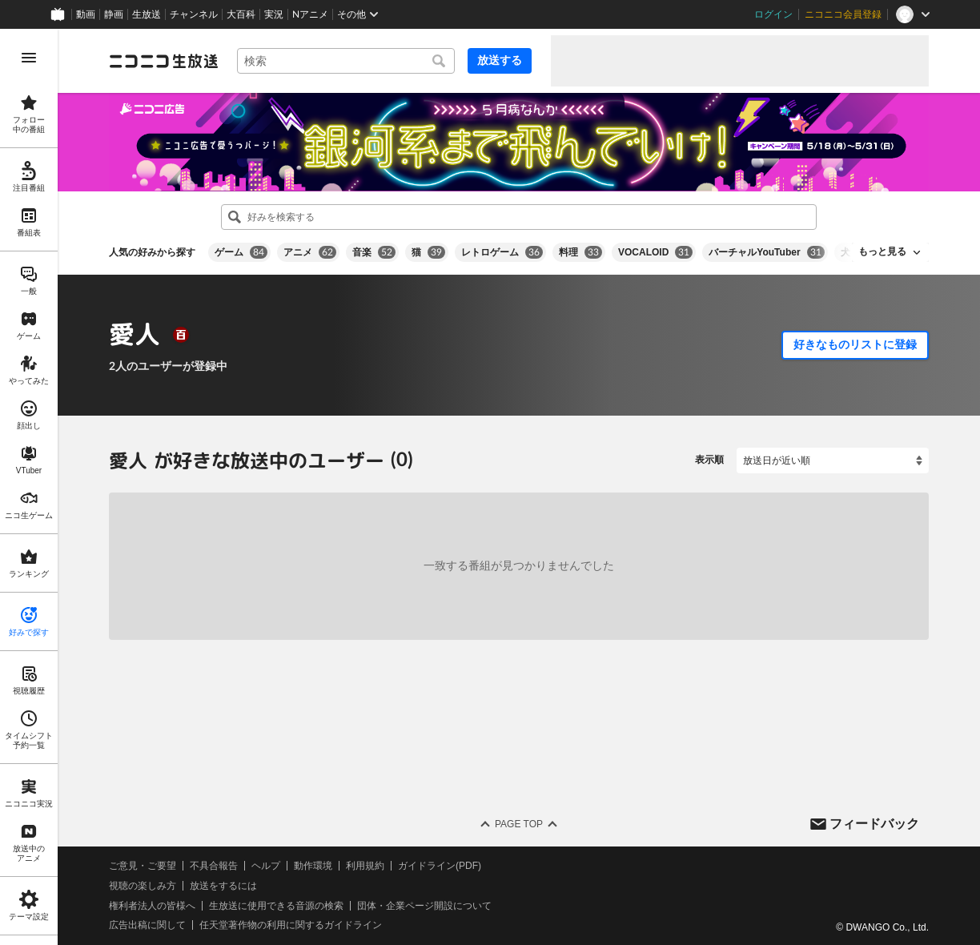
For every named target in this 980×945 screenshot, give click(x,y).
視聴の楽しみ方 (142, 885)
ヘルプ (265, 866)
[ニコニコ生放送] (163, 61)
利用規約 (365, 866)
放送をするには (223, 886)
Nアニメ (310, 14)
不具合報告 (214, 866)
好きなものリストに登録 (855, 344)
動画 (85, 14)
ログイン (773, 14)
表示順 (709, 459)
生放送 (146, 14)
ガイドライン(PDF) (439, 866)
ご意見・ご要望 (142, 865)
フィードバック (874, 823)
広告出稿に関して (147, 925)
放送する (499, 60)
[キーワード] (346, 61)
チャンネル (194, 14)
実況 (273, 14)
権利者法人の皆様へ (152, 905)
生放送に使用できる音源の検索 (276, 905)
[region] (29, 487)
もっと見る (882, 251)
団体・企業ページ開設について (424, 905)
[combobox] (346, 61)
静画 (113, 14)
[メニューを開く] (29, 58)
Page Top (519, 824)
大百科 (241, 14)
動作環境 (313, 866)
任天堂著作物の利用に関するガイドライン (290, 925)
